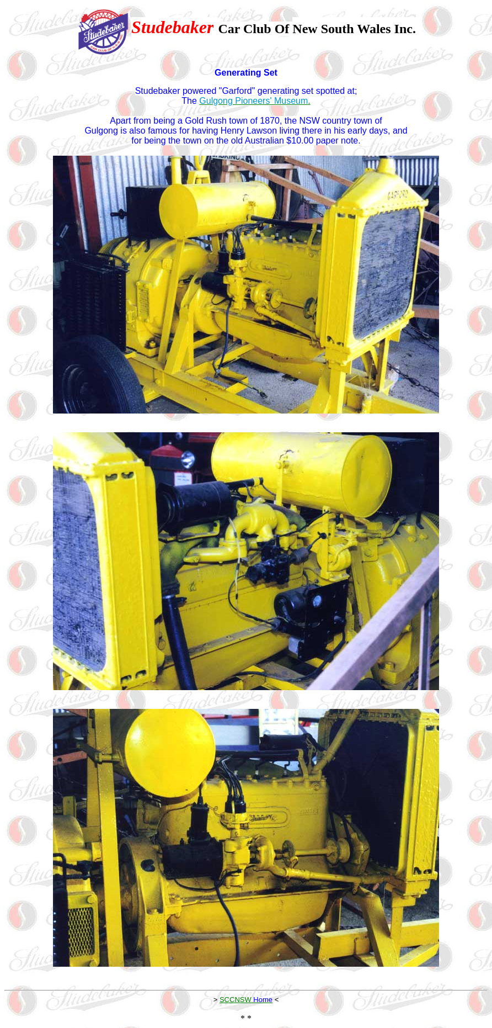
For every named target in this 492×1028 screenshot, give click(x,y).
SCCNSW (236, 999)
